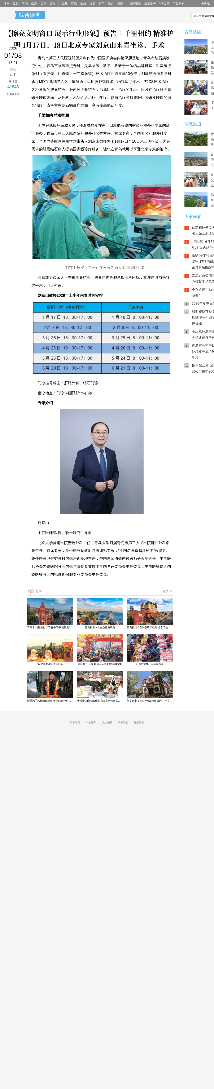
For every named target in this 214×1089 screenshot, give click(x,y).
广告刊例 (178, 3)
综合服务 (30, 15)
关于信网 (75, 722)
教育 (111, 3)
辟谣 (74, 3)
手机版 (205, 3)
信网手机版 (197, 404)
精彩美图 (34, 591)
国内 (43, 3)
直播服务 (150, 3)
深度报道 (192, 124)
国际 (53, 3)
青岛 (25, 3)
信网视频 (135, 3)
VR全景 (164, 3)
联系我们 (123, 722)
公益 (83, 3)
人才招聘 (107, 722)
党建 (65, 3)
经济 (92, 3)
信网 (6, 3)
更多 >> (168, 591)
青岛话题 (192, 32)
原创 (16, 3)
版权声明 (139, 722)
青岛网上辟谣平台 (197, 420)
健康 (120, 3)
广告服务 (91, 722)
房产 (102, 3)
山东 (34, 3)
